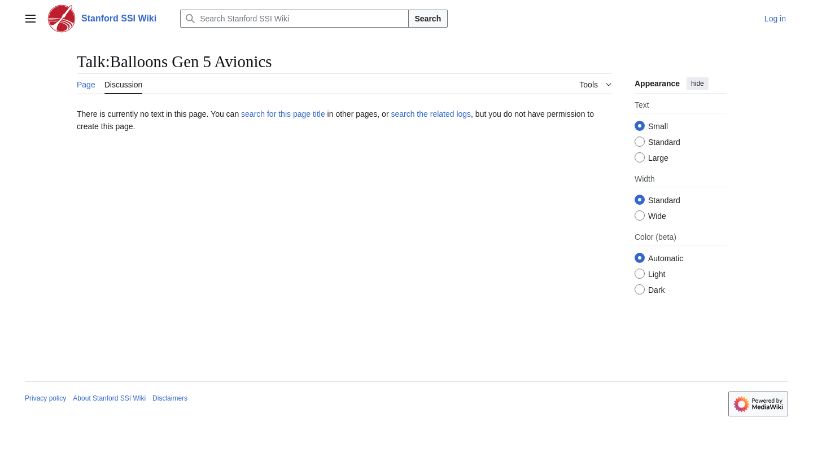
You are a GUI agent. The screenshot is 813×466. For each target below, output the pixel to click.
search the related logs (431, 113)
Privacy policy (45, 398)
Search (428, 18)
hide (697, 83)
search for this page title (283, 113)
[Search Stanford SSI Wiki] (294, 19)
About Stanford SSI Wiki (109, 398)
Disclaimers (169, 398)
